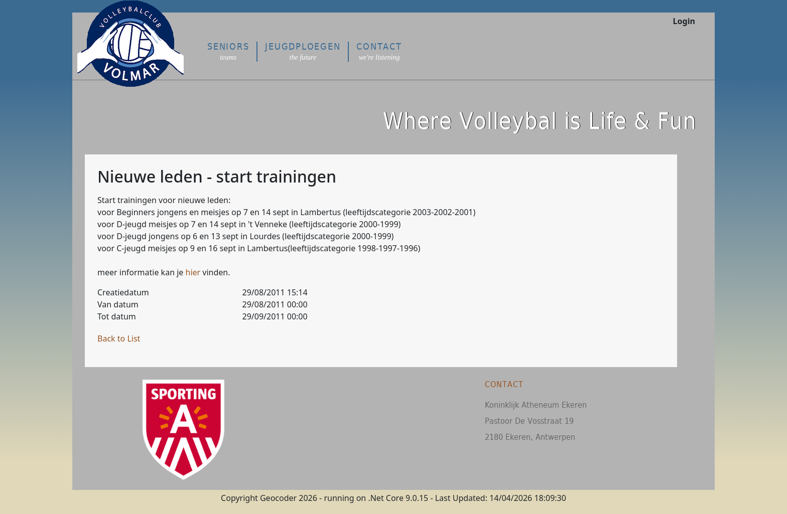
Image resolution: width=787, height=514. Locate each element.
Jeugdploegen (302, 51)
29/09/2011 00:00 (275, 316)
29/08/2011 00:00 (275, 304)
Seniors (228, 51)
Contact (379, 51)
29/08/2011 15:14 (275, 292)
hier (193, 272)
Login (684, 21)
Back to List (118, 338)
